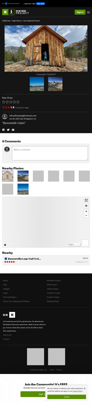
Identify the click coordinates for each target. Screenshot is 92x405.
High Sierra (16, 21)
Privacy (59, 370)
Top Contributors (9, 297)
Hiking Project (52, 289)
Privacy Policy (77, 391)
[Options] (85, 243)
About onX (7, 335)
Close (66, 397)
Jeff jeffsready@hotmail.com (22, 115)
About (5, 280)
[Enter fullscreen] (86, 200)
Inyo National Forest (31, 21)
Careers (6, 339)
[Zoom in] (86, 211)
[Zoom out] (86, 215)
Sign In (80, 12)
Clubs (5, 293)
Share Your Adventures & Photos (16, 301)
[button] (3, 129)
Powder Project (53, 297)
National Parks (53, 301)
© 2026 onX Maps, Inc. (38, 370)
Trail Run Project (53, 293)
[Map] (46, 222)
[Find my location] (86, 206)
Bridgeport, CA (30, 119)
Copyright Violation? (46, 74)
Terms (52, 370)
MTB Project (52, 284)
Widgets (6, 289)
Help (5, 284)
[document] (66, 393)
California (6, 21)
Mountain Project (54, 280)
